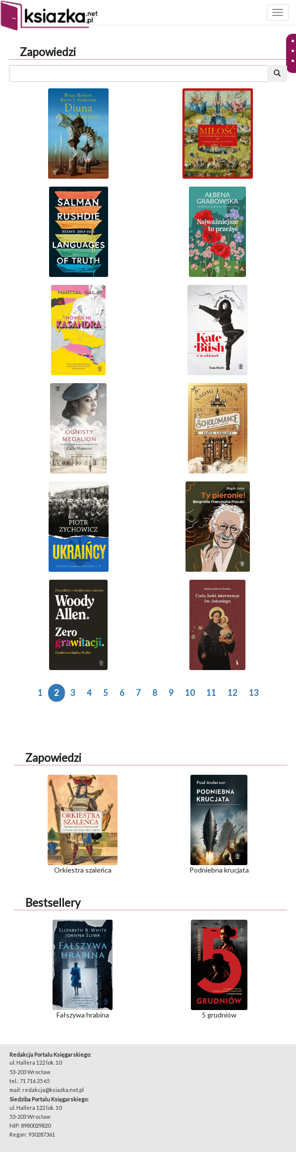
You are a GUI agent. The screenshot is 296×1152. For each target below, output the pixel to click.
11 (211, 692)
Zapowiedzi (48, 52)
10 (190, 692)
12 (232, 692)
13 (254, 692)
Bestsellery (52, 902)
